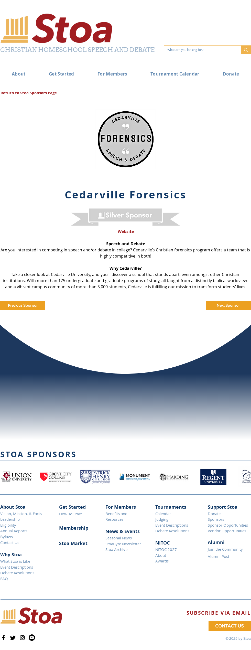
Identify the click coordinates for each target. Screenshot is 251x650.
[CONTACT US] (230, 626)
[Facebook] (3, 637)
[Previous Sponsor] (22, 305)
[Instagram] (22, 637)
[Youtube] (32, 637)
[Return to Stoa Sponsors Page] (28, 93)
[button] (219, 613)
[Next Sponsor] (228, 305)
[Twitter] (13, 637)
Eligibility (8, 525)
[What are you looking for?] (198, 50)
